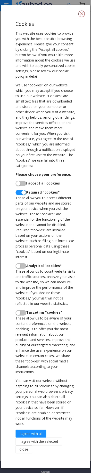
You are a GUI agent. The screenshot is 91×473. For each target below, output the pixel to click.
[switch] (21, 183)
